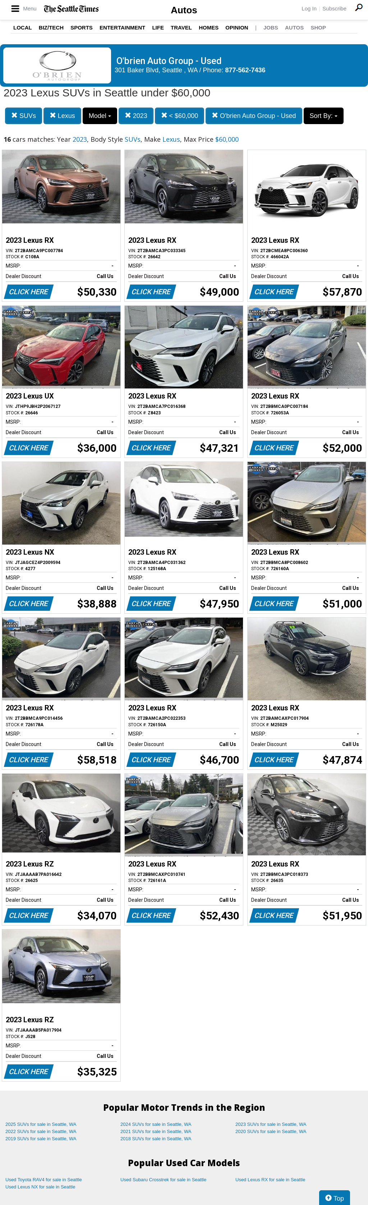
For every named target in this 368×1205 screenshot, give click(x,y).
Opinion (236, 27)
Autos (184, 10)
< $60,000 (179, 115)
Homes (208, 27)
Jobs (270, 27)
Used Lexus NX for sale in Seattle (40, 1187)
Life (158, 27)
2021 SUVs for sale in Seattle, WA (156, 1131)
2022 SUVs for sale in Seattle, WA (41, 1131)
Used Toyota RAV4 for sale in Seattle (43, 1179)
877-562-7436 (245, 70)
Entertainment (122, 27)
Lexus (62, 115)
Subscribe (334, 8)
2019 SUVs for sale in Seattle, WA (41, 1138)
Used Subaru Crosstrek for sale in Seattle (163, 1179)
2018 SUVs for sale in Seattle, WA (156, 1138)
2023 (136, 115)
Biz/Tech (51, 27)
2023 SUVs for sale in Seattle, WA (271, 1124)
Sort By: (323, 115)
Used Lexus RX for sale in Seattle (270, 1179)
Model (100, 115)
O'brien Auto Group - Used (254, 115)
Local (22, 27)
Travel (181, 27)
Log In (309, 8)
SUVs (23, 115)
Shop (318, 27)
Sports (81, 27)
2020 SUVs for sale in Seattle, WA (271, 1131)
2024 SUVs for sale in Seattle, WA (156, 1124)
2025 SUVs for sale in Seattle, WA (41, 1124)
